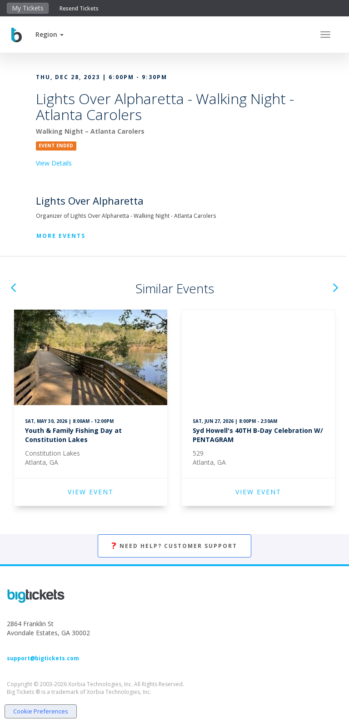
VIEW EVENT (91, 491)
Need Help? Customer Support (174, 545)
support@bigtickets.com (43, 658)
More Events (60, 236)
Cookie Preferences (40, 711)
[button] (49, 34)
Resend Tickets (79, 8)
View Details (54, 163)
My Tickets (28, 8)
